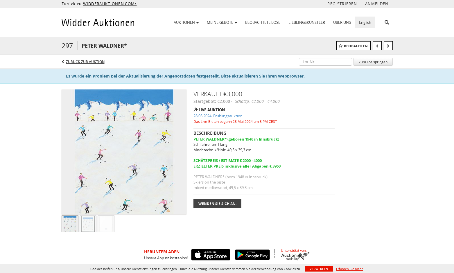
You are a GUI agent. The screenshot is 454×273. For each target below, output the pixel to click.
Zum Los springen (373, 62)
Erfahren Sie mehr (349, 269)
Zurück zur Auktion (85, 61)
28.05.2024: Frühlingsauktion (218, 115)
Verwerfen (319, 269)
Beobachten (356, 46)
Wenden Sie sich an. (217, 203)
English (365, 22)
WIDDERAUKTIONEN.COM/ (110, 3)
